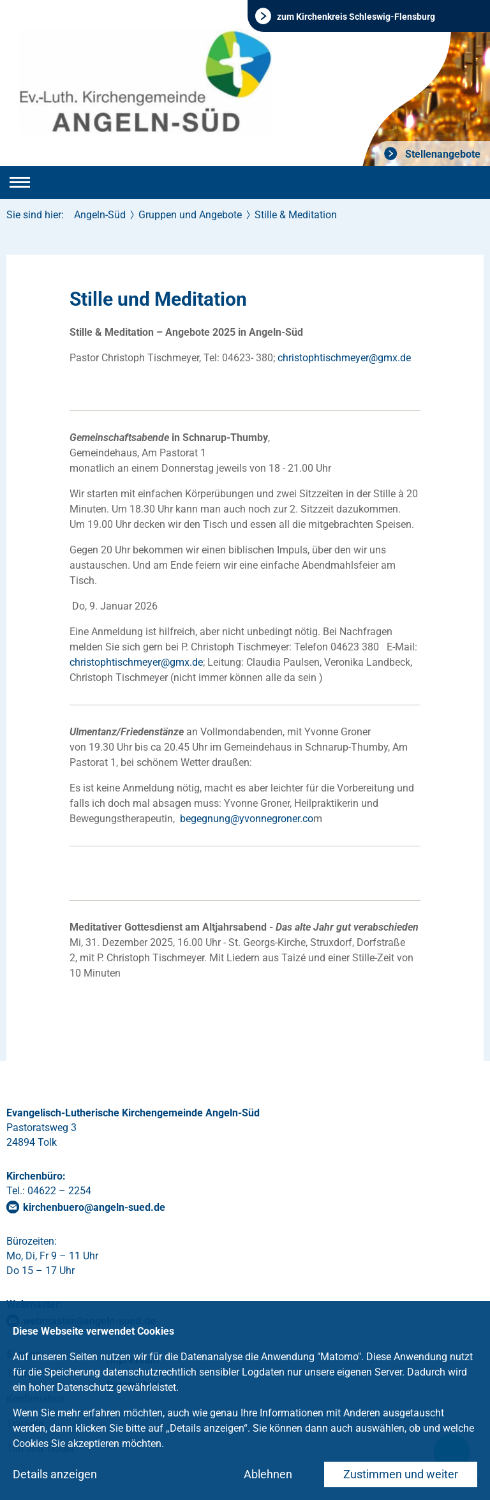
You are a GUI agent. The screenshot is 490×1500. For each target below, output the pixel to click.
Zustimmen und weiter (400, 1474)
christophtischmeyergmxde (344, 358)
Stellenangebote (441, 154)
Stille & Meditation (296, 215)
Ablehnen (268, 1474)
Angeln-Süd (100, 215)
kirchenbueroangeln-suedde (94, 1207)
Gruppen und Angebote (190, 215)
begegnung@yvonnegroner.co (246, 819)
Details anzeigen (55, 1474)
